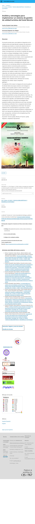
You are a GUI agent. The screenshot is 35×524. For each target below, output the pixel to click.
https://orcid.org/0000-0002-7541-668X (9, 28)
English (4, 423)
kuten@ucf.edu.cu (29, 448)
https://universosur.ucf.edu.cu (17, 443)
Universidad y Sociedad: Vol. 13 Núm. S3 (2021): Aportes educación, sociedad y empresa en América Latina (18, 293)
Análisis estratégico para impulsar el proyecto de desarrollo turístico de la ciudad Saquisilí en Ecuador (19, 307)
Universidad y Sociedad (9, 1)
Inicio (3, 5)
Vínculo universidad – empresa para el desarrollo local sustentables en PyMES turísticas (18, 256)
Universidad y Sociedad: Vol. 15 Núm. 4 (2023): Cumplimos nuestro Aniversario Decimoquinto (16, 310)
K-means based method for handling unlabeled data (18, 291)
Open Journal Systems (7, 429)
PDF (4, 173)
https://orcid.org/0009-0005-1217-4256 (9, 33)
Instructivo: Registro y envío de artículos (13, 326)
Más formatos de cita (6, 193)
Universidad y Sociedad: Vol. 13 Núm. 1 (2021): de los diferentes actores (19, 287)
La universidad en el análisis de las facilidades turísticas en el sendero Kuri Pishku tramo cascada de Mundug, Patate (18, 285)
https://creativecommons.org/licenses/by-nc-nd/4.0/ (17, 244)
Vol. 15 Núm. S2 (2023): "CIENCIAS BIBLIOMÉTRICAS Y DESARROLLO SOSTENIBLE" (16, 7)
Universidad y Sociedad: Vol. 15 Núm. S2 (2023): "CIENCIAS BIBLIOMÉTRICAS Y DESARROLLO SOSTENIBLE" (19, 319)
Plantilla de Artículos (8, 329)
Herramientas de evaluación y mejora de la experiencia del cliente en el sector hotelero (19, 299)
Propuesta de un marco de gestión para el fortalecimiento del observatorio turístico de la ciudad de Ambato (18, 315)
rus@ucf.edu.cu (17, 460)
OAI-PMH (5, 456)
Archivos (8, 5)
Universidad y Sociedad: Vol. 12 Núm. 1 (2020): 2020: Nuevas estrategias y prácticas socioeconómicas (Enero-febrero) (18, 260)
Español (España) (6, 421)
